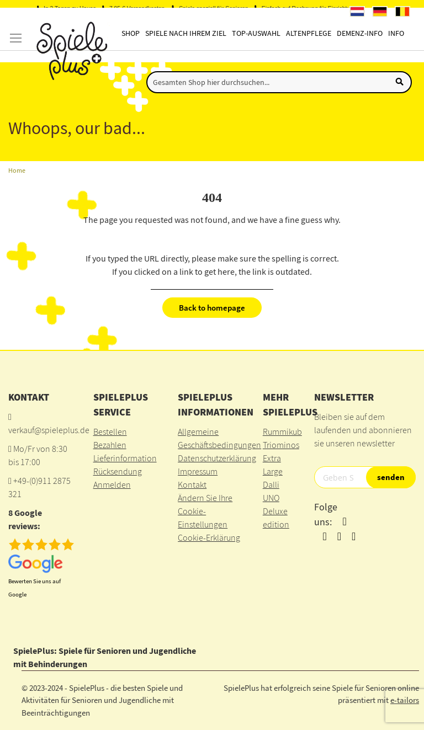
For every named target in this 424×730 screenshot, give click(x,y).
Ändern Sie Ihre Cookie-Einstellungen (205, 511)
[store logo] (70, 51)
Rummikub (282, 431)
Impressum (198, 471)
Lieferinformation (125, 457)
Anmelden (112, 484)
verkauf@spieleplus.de (48, 429)
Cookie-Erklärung (209, 537)
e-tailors (404, 700)
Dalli (271, 484)
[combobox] (279, 82)
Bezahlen (109, 444)
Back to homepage (212, 307)
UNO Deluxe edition (276, 511)
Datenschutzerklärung (217, 457)
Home (16, 170)
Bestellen (110, 431)
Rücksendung (117, 471)
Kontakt (192, 484)
